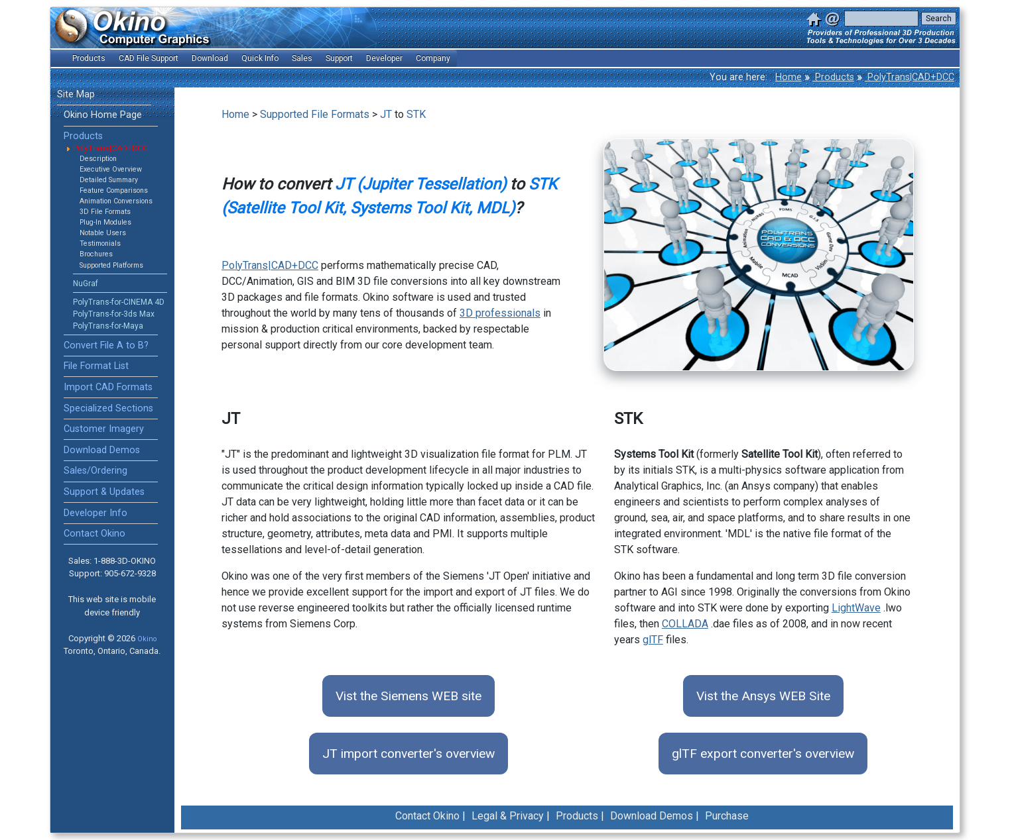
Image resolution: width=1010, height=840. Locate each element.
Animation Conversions (116, 201)
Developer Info (95, 513)
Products (833, 77)
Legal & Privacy (508, 816)
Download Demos (102, 450)
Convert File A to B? (106, 345)
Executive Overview (111, 169)
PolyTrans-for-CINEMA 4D (118, 302)
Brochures (96, 254)
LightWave (856, 608)
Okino (147, 639)
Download (210, 58)
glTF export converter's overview (763, 753)
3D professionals (500, 313)
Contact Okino (94, 533)
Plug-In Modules (105, 222)
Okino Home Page (103, 115)
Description (98, 158)
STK (416, 114)
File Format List (96, 366)
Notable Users (103, 233)
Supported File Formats (314, 114)
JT (386, 114)
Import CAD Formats (108, 387)
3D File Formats (105, 211)
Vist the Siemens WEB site (408, 696)
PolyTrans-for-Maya (108, 326)
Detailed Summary (109, 180)
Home (788, 77)
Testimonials (100, 243)
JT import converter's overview (408, 753)
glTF (653, 639)
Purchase (727, 816)
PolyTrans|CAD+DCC (909, 77)
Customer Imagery (104, 429)
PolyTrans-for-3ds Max (114, 314)
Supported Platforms (111, 265)
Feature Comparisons (114, 190)
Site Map (76, 94)
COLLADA (685, 623)
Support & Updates (104, 492)
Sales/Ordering (95, 470)
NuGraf (85, 283)
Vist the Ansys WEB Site (763, 696)
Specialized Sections (108, 408)
